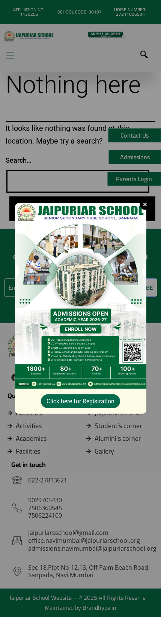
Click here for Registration (80, 401)
